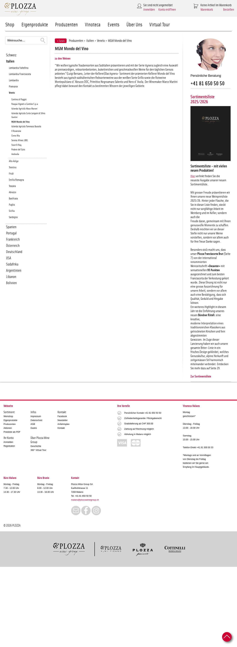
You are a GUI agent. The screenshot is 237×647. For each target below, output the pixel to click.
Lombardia (14, 80)
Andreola (15, 154)
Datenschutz (36, 420)
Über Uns (134, 24)
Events (113, 24)
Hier (192, 176)
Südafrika (12, 264)
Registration (9, 446)
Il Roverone (16, 131)
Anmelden (149, 9)
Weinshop (8, 416)
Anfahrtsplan (63, 424)
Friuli (11, 173)
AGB (33, 424)
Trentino (12, 167)
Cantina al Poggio (18, 99)
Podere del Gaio (18, 149)
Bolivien (11, 283)
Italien (10, 61)
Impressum (36, 416)
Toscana (12, 186)
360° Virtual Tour (38, 450)
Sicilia (12, 211)
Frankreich (13, 239)
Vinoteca (92, 24)
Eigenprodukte (34, 24)
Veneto (12, 93)
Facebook (62, 416)
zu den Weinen (62, 58)
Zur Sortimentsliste (200, 376)
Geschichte (36, 446)
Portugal (11, 233)
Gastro (34, 428)
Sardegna (13, 217)
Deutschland (14, 252)
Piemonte (13, 86)
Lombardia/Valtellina (18, 68)
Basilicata (13, 198)
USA (8, 258)
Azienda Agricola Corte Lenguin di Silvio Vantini (28, 115)
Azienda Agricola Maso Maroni (24, 109)
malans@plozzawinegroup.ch (85, 500)
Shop (9, 24)
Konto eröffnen (167, 9)
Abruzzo (12, 192)
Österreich (13, 246)
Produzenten (66, 24)
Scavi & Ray (16, 145)
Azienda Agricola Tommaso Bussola (26, 126)
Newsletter (63, 420)
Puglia (12, 204)
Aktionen (8, 428)
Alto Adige (13, 161)
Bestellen (228, 9)
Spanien (11, 227)
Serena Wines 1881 (19, 140)
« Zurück (61, 41)
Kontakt (61, 428)
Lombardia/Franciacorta (20, 74)
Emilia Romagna (16, 180)
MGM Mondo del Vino (20, 122)
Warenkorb (206, 9)
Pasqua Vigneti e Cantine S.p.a (24, 104)
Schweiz (11, 55)
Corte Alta (15, 136)
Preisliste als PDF (12, 432)
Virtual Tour (159, 24)
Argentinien (13, 270)
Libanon (11, 277)
